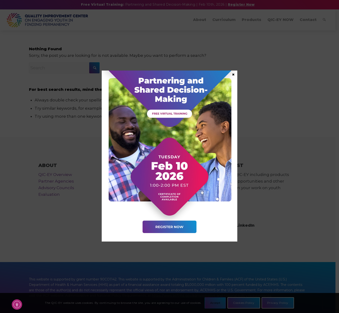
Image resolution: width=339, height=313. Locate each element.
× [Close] (233, 74)
